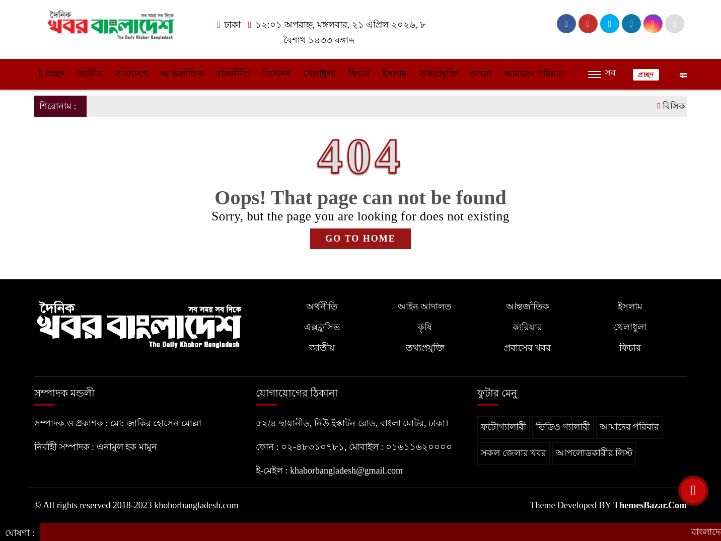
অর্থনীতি (322, 306)
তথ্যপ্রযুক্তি (438, 73)
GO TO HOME (360, 239)
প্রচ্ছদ (51, 73)
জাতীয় (90, 73)
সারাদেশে (131, 73)
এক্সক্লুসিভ (322, 327)
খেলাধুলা (319, 73)
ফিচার (359, 73)
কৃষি (425, 327)
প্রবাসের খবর (527, 348)
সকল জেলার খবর (513, 453)
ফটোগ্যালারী (503, 427)
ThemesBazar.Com (650, 505)
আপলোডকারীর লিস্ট (594, 453)
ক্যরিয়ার (527, 327)
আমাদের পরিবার (534, 73)
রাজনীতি (232, 73)
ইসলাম (394, 73)
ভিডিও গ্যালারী (563, 427)
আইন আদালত (425, 306)
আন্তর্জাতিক (182, 73)
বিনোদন (276, 73)
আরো (480, 73)
